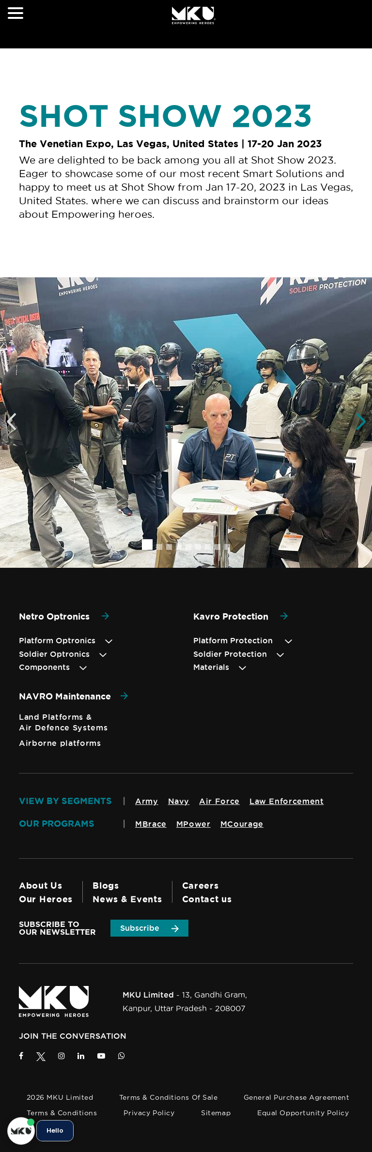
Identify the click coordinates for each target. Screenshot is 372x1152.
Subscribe (149, 928)
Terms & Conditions (62, 1113)
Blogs (106, 885)
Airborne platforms (60, 743)
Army (146, 801)
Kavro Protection (240, 616)
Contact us (207, 899)
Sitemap (216, 1113)
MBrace (151, 823)
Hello (54, 1130)
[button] (147, 544)
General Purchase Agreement (297, 1097)
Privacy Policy (149, 1113)
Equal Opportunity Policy (303, 1113)
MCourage (242, 823)
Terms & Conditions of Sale (168, 1097)
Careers (200, 885)
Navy (179, 801)
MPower (193, 823)
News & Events (127, 899)
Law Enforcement (286, 801)
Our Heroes (46, 899)
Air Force (219, 801)
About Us (40, 885)
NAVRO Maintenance (73, 696)
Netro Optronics (64, 616)
